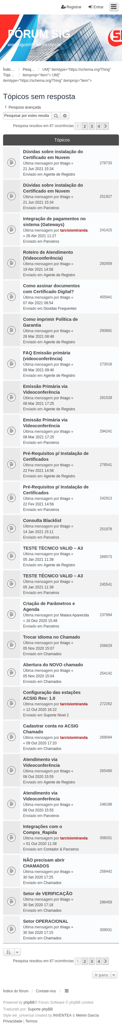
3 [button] (92, 126)
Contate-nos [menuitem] (46, 991)
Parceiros (51, 208)
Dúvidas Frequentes (60, 308)
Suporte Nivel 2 (56, 715)
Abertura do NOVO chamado (53, 664)
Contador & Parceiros (61, 849)
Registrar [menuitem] (71, 7)
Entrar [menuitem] (96, 7)
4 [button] (99, 126)
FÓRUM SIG (39, 34)
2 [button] (85, 126)
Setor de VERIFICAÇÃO (48, 893)
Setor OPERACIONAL (45, 921)
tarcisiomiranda (74, 230)
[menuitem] (12, 1021)
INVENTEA (62, 1015)
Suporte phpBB (40, 1009)
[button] (106, 126)
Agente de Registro (59, 174)
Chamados (52, 654)
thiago (65, 163)
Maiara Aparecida (74, 615)
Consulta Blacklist (42, 520)
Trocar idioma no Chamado (51, 637)
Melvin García (87, 1015)
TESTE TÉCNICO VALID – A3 (53, 548)
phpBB (29, 1002)
